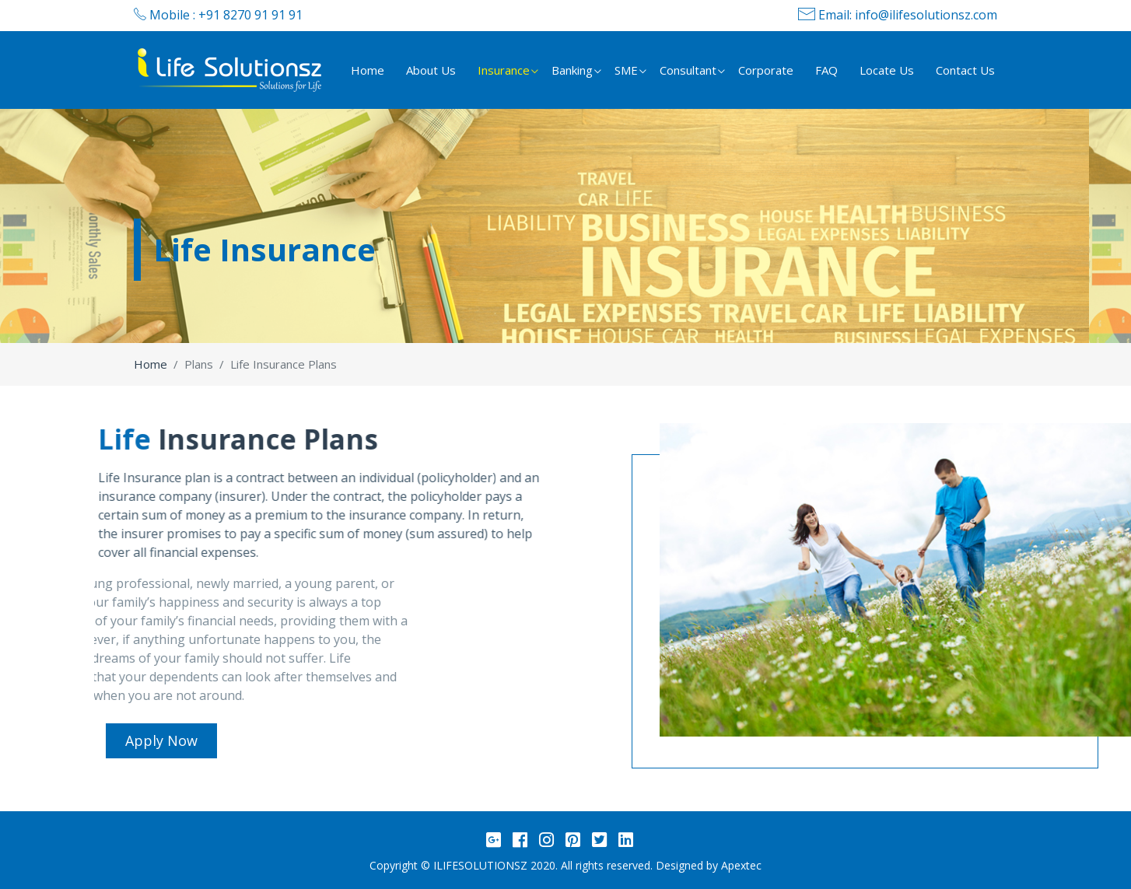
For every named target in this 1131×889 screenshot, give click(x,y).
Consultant (688, 70)
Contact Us (965, 70)
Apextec (741, 865)
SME (626, 70)
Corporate (765, 70)
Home (367, 70)
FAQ (826, 70)
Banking (572, 70)
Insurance (504, 70)
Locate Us (887, 70)
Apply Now (161, 740)
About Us (431, 70)
